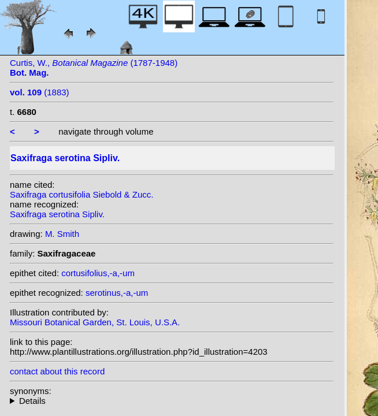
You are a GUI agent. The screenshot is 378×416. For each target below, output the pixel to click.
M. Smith (62, 234)
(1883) (39, 92)
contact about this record (57, 371)
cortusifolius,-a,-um (98, 273)
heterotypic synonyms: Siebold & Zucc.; (171, 401)
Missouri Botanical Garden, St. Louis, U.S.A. (95, 322)
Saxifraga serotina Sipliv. (57, 214)
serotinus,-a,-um (117, 293)
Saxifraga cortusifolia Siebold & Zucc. (81, 194)
